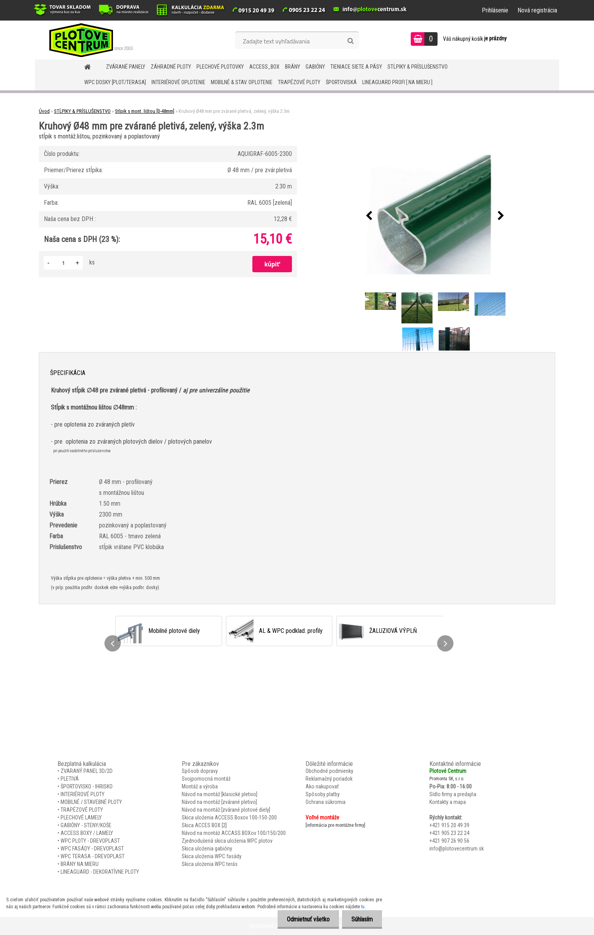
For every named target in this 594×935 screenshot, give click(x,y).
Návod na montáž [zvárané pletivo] (219, 802)
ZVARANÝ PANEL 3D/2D (87, 771)
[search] (350, 41)
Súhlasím (361, 919)
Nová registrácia (537, 10)
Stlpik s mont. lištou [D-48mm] (144, 111)
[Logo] (88, 40)
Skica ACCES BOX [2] (204, 825)
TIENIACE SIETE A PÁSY (356, 67)
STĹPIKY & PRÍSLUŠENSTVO (417, 67)
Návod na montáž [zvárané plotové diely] (226, 810)
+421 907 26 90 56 (449, 841)
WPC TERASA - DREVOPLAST (93, 856)
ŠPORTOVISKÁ (341, 82)
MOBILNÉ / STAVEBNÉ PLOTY (91, 802)
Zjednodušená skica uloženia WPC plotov (227, 841)
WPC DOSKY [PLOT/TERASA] (115, 82)
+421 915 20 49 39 (449, 825)
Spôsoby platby (323, 794)
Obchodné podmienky (329, 771)
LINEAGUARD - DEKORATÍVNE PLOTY (100, 872)
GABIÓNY (315, 67)
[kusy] (63, 263)
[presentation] (369, 216)
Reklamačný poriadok (329, 779)
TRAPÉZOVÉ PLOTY (299, 82)
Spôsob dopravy (200, 771)
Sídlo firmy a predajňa (452, 794)
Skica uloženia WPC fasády (211, 856)
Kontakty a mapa (447, 802)
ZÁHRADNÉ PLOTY (171, 67)
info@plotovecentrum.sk (456, 848)
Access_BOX (264, 67)
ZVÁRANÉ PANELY (125, 67)
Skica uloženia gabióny (207, 848)
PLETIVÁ (70, 779)
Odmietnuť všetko (307, 919)
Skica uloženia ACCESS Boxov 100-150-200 (229, 817)
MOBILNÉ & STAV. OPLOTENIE (242, 82)
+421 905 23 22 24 (449, 833)
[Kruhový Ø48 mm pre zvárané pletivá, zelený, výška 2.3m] (435, 216)
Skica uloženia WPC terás (210, 864)
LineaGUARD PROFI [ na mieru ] (397, 82)
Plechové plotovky (220, 67)
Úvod (44, 111)
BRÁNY (292, 67)
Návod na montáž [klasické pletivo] (219, 794)
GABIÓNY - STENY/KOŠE (86, 825)
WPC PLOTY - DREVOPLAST (90, 841)
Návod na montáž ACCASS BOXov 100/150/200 (234, 833)
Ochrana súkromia (326, 802)
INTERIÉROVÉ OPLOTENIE (178, 82)
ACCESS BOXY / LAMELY (87, 833)
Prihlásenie (495, 10)
